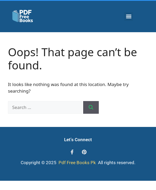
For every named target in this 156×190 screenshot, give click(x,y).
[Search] (91, 107)
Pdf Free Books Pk (76, 162)
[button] (128, 16)
